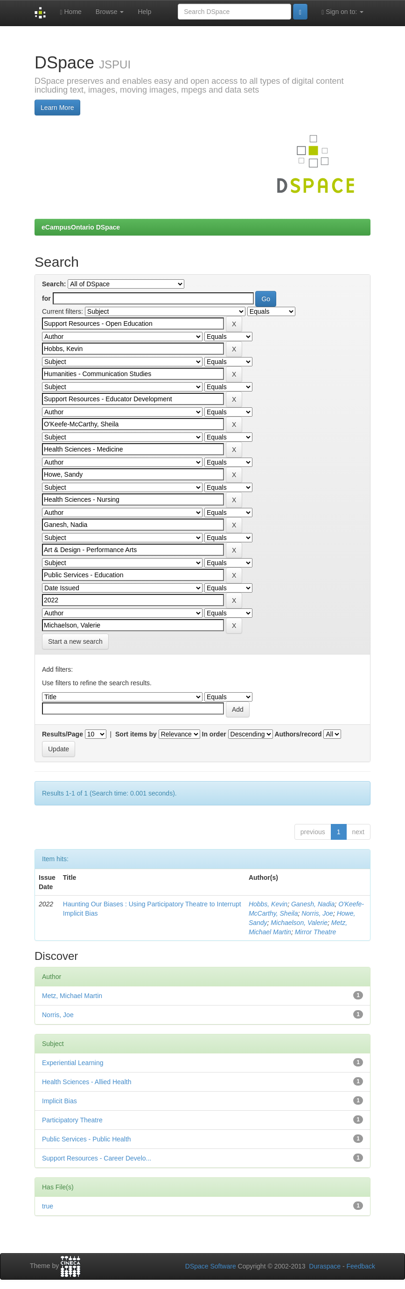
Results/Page (62, 734)
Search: (54, 284)
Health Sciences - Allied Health (86, 1082)
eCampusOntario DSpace (81, 227)
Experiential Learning (73, 1062)
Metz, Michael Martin (72, 995)
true (47, 1206)
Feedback (361, 1266)
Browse (110, 11)
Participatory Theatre (72, 1120)
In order (214, 734)
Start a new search (75, 641)
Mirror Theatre (315, 932)
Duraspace (325, 1266)
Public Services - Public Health (86, 1139)
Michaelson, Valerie (299, 922)
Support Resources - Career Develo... (96, 1158)
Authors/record (297, 734)
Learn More (57, 107)
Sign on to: (342, 12)
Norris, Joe (317, 913)
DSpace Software (210, 1266)
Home (70, 12)
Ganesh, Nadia (313, 904)
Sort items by (136, 734)
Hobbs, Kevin (268, 904)
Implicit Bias (59, 1101)
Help (144, 11)
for (46, 298)
